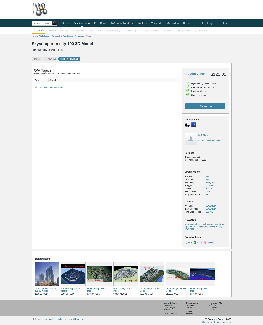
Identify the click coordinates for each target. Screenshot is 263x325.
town (187, 229)
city (216, 224)
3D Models (38, 30)
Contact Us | (208, 322)
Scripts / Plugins (151, 30)
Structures (79, 36)
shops (218, 226)
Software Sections (122, 23)
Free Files (100, 23)
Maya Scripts (132, 30)
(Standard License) (196, 74)
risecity (201, 226)
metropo (193, 226)
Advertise (212, 306)
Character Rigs (114, 30)
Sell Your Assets (170, 314)
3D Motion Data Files (58, 30)
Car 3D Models (96, 30)
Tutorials (156, 23)
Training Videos (183, 30)
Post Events (80, 319)
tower (221, 224)
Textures (167, 30)
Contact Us (213, 310)
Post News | (69, 319)
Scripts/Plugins (169, 308)
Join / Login (206, 23)
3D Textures (78, 30)
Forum (187, 23)
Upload (224, 23)
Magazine (173, 23)
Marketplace (82, 23)
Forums (189, 308)
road (192, 229)
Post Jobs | (59, 319)
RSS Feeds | (37, 319)
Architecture (68, 36)
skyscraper (209, 224)
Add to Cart (205, 106)
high (187, 226)
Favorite (210, 243)
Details (37, 59)
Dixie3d (203, 134)
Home (66, 23)
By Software (201, 30)
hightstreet (210, 226)
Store (88, 36)
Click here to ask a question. (50, 87)
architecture (190, 224)
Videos (166, 312)
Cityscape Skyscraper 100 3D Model (45, 289)
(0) (50, 59)
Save (190, 242)
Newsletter (213, 308)
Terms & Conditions (222, 322)
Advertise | (48, 319)
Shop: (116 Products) (209, 140)
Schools (189, 314)
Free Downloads (192, 306)
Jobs (188, 310)
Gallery (142, 23)
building (199, 224)
